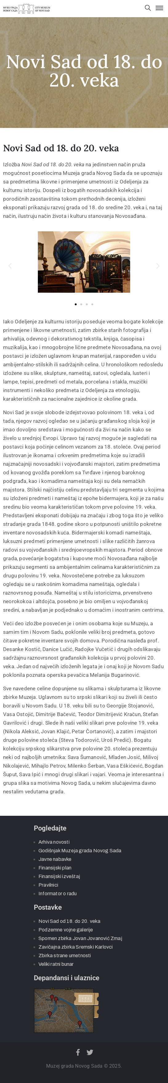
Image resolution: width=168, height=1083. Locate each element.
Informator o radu (57, 893)
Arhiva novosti (54, 842)
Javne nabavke (55, 859)
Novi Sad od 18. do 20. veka (69, 921)
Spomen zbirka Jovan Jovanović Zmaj (80, 938)
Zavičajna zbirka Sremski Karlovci (75, 947)
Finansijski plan (54, 867)
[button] (10, 266)
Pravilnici (48, 885)
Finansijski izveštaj (59, 876)
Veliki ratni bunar (56, 964)
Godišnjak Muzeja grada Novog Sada (80, 850)
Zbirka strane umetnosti (64, 955)
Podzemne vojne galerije (65, 929)
